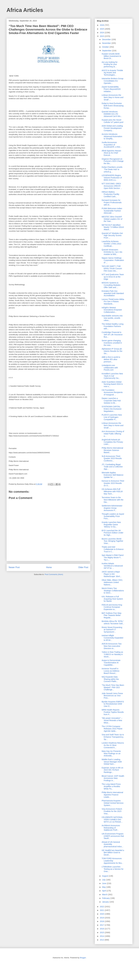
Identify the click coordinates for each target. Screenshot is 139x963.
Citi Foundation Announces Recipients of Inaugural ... (112, 392)
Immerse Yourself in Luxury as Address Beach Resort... (110, 670)
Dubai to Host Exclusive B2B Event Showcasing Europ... (113, 105)
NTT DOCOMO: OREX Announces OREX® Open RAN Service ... (112, 186)
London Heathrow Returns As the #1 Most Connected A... (113, 745)
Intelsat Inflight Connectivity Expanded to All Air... (112, 637)
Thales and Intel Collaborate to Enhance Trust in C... (113, 549)
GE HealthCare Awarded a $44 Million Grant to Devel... (113, 852)
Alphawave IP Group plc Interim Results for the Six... (112, 351)
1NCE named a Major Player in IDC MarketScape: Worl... (111, 574)
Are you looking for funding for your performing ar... (110, 64)
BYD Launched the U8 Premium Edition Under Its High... (112, 532)
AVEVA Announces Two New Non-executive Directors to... (111, 646)
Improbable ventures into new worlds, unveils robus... (112, 318)
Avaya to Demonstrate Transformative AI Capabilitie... (111, 662)
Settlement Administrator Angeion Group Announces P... (112, 508)
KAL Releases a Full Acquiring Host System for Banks (112, 598)
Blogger (83, 958)
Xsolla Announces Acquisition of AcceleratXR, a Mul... (112, 144)
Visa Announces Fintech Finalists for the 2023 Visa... (112, 811)
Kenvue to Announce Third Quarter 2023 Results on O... (113, 483)
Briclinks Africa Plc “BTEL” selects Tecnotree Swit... (113, 622)
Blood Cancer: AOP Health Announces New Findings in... (113, 778)
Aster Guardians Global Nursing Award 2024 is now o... (112, 384)
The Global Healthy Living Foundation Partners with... (112, 326)
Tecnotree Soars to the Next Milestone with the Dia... (112, 499)
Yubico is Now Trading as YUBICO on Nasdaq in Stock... (112, 654)
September (107, 50)
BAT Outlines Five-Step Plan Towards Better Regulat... (111, 615)
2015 (102, 932)
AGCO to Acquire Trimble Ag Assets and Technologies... (112, 72)
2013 (102, 940)
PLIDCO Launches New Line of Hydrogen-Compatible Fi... (112, 417)
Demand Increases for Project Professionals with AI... (112, 202)
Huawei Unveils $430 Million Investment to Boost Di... (111, 56)
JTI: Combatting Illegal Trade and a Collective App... (112, 466)
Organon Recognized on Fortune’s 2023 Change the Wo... (113, 161)
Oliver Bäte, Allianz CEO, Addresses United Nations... (112, 582)
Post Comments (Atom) (54, 574)
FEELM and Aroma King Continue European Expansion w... (112, 607)
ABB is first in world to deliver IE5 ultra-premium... (111, 359)
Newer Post (14, 567)
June (104, 883)
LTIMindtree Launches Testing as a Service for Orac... (113, 869)
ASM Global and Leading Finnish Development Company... (112, 128)
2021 (102, 910)
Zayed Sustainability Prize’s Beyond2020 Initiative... (111, 89)
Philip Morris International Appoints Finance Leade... (112, 794)
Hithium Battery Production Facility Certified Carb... (110, 194)
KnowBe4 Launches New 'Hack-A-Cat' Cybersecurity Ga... (112, 376)
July (104, 880)
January (105, 902)
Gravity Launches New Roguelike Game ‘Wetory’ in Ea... (111, 524)
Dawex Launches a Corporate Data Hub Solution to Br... (111, 400)
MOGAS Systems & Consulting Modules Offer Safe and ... (111, 285)
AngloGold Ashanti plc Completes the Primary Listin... (112, 442)
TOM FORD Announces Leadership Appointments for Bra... (112, 860)
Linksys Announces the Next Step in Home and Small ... (112, 97)
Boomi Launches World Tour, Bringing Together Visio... (112, 541)
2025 (102, 29)
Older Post (83, 567)
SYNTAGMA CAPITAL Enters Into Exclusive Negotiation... (111, 408)
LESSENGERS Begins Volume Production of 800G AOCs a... (112, 177)
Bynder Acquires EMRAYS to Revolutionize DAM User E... (113, 704)
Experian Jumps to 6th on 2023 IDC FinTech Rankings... (112, 770)
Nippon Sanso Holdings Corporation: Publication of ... (113, 260)
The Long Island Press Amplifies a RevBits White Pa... (111, 786)
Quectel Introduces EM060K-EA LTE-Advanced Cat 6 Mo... (112, 114)
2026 (102, 25)
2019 (102, 918)
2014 (102, 936)
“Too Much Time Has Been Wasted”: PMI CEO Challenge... (113, 687)
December (106, 39)
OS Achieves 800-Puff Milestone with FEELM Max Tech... (112, 491)
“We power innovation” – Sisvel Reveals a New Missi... (112, 720)
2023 (102, 36)
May (104, 887)
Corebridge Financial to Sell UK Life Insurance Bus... (112, 334)
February (106, 898)
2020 (102, 914)
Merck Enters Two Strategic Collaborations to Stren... (113, 590)
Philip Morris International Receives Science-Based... (112, 450)
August (105, 876)
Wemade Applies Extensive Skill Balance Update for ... (112, 475)
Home (49, 567)
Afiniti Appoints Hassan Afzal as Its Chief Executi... (111, 153)
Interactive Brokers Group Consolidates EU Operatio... (112, 80)
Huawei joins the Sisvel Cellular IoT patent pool (112, 121)
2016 (102, 929)
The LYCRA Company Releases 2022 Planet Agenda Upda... (112, 728)
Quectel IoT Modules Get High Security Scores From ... (112, 235)
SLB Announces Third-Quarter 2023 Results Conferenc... (112, 458)
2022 (102, 906)
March (105, 894)
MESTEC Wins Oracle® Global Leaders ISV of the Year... (112, 219)
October (105, 47)
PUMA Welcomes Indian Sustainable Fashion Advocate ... (112, 210)
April (104, 891)
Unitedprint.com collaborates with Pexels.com (110, 367)
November (106, 43)
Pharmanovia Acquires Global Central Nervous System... (113, 803)
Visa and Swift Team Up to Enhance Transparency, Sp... (113, 737)
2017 (102, 925)
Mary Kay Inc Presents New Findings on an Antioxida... (111, 753)
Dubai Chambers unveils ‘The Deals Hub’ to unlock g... (112, 169)
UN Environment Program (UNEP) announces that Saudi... (113, 836)
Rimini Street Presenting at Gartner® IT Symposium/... (112, 629)
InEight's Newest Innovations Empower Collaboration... (112, 309)
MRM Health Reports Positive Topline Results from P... (113, 712)
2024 (102, 32)
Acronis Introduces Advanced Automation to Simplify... (112, 136)
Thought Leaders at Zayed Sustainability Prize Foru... (113, 516)
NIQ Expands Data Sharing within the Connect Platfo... (110, 679)
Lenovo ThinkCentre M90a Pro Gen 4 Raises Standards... (113, 301)
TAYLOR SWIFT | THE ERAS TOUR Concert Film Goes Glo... (112, 268)
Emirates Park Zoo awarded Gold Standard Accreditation (113, 293)
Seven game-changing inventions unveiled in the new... (112, 342)
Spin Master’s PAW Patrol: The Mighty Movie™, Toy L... (113, 557)
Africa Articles (25, 10)
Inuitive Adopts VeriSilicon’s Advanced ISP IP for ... (112, 565)
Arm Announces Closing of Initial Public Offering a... (113, 433)
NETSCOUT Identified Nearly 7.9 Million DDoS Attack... (113, 227)
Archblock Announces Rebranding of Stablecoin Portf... (111, 827)
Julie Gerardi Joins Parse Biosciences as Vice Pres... (112, 695)
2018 (102, 921)
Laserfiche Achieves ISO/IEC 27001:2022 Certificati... (111, 243)
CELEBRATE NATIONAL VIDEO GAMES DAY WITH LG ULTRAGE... (112, 819)
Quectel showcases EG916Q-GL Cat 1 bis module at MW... (112, 252)
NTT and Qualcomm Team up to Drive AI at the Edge (113, 276)
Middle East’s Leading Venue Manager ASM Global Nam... (112, 761)
